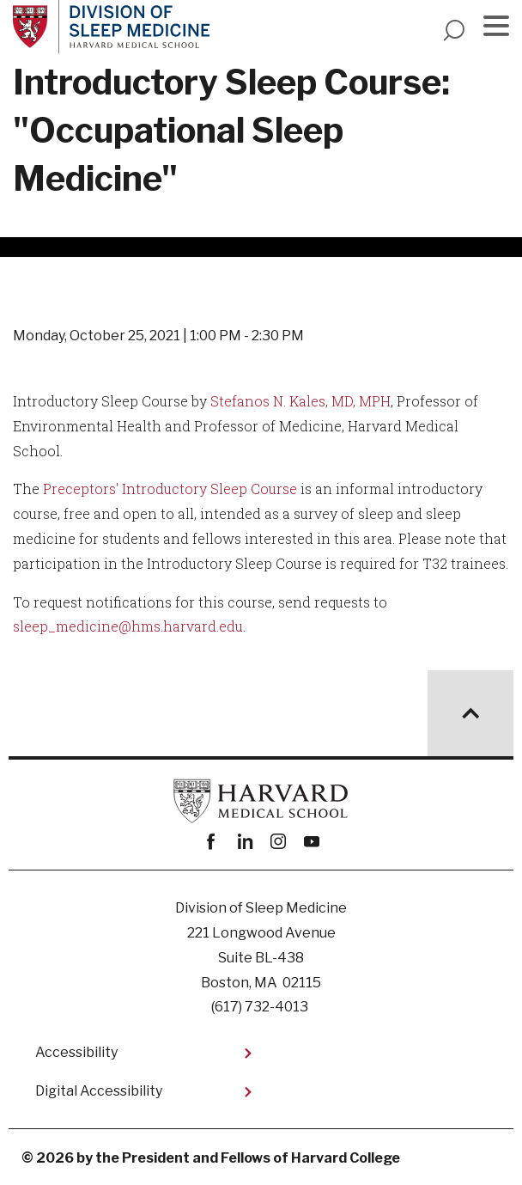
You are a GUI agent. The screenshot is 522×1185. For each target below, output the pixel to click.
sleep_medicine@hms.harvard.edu (128, 626)
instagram (278, 842)
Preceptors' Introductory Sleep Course (170, 488)
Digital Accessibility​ (98, 1091)
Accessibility (76, 1052)
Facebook (211, 842)
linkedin (244, 842)
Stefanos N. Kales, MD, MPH (300, 401)
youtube (311, 842)
